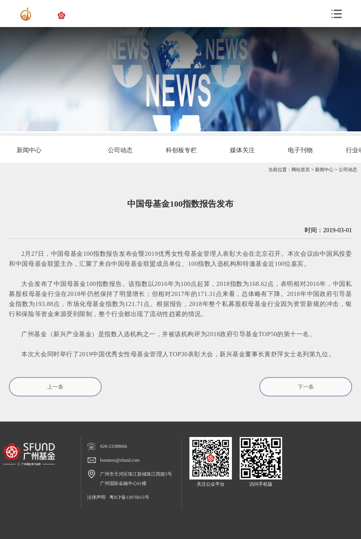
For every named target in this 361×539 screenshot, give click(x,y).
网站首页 (300, 169)
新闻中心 (324, 169)
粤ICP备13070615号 (129, 497)
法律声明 (96, 497)
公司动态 (348, 169)
